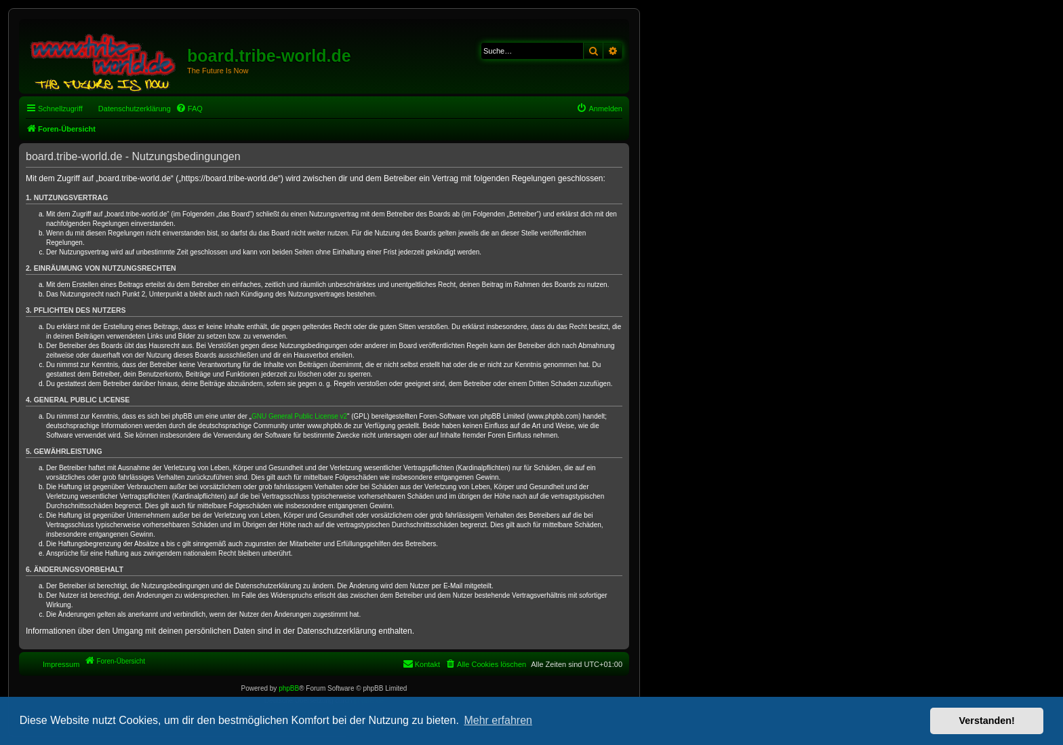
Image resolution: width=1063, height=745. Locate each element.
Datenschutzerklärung (134, 108)
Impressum (61, 664)
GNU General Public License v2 (299, 416)
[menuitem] (189, 108)
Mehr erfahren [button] (498, 720)
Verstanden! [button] (987, 720)
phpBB (289, 688)
